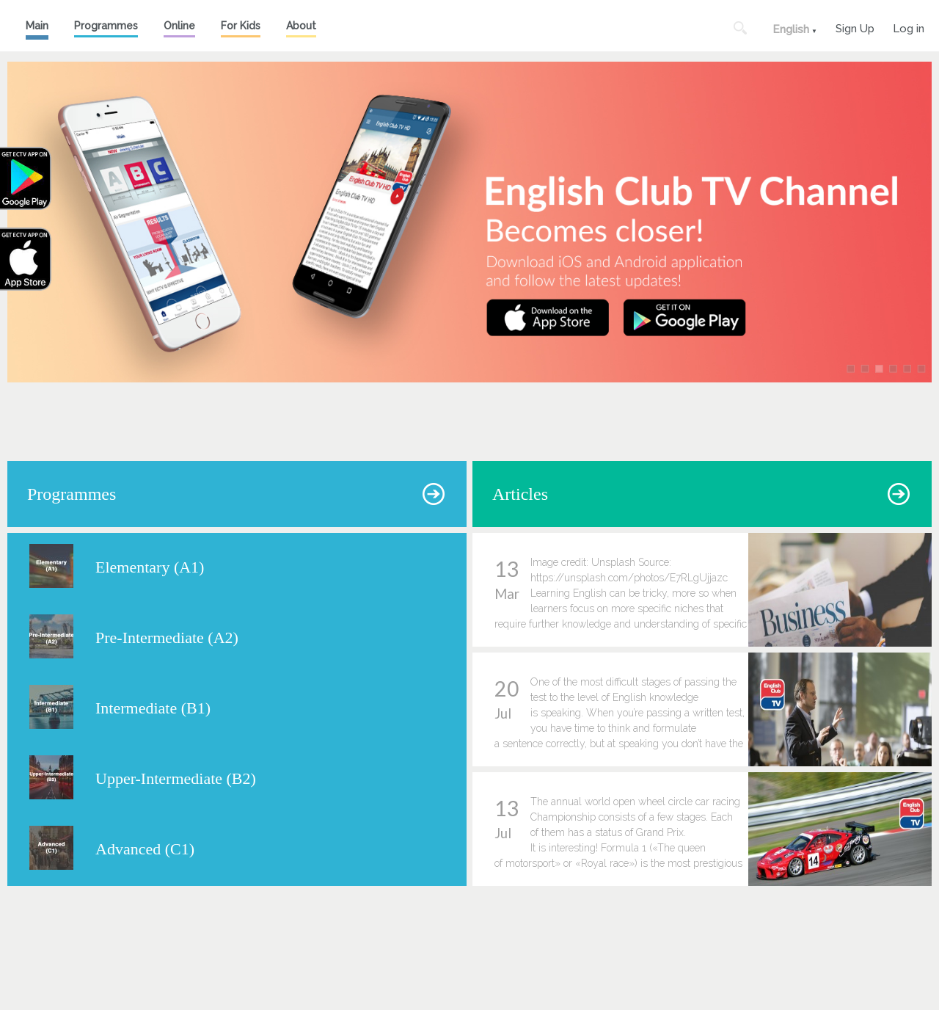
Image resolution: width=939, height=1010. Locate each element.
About (301, 26)
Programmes (106, 26)
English (790, 29)
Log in (908, 27)
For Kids (240, 26)
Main (37, 26)
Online (179, 26)
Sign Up (855, 27)
